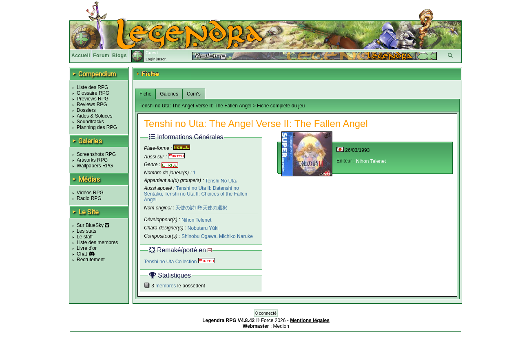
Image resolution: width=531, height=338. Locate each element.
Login (151, 59)
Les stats (86, 231)
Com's (194, 94)
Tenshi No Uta (220, 180)
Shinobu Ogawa (198, 236)
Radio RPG (89, 198)
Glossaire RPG (93, 93)
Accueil (80, 55)
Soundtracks (90, 122)
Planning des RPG (97, 127)
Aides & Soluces (94, 116)
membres (165, 286)
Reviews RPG (92, 104)
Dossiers (86, 110)
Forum (101, 55)
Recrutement (91, 259)
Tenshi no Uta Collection (179, 262)
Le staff (85, 237)
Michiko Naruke (236, 236)
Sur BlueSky (93, 225)
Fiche (145, 94)
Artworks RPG (92, 160)
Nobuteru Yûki (203, 228)
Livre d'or (87, 248)
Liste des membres (97, 242)
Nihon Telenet (196, 220)
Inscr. (162, 59)
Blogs (119, 55)
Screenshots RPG (96, 154)
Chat (82, 254)
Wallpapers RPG (95, 166)
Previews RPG (92, 99)
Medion (281, 326)
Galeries (169, 94)
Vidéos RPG (90, 193)
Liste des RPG (92, 87)
